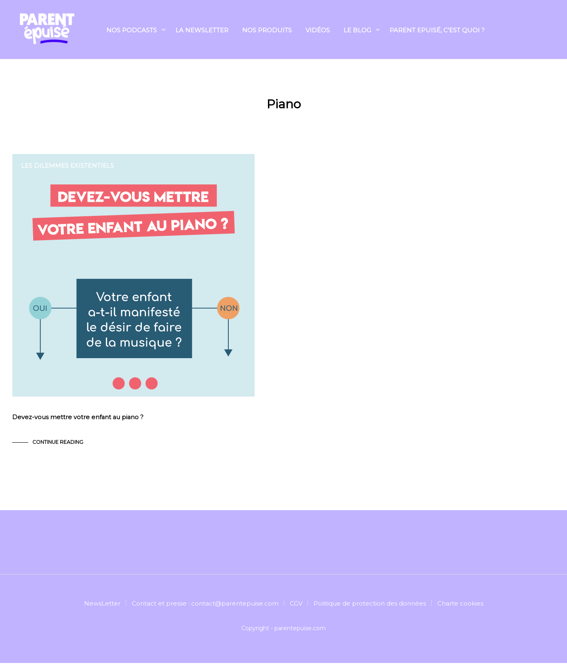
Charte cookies (460, 607)
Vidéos (318, 31)
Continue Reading (57, 446)
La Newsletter (201, 31)
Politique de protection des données (370, 607)
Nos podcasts (131, 31)
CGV (296, 607)
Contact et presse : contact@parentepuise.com (205, 607)
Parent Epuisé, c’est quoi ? (437, 31)
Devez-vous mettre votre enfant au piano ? (78, 421)
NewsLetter (102, 607)
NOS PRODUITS (267, 31)
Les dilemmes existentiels (67, 165)
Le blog (357, 31)
